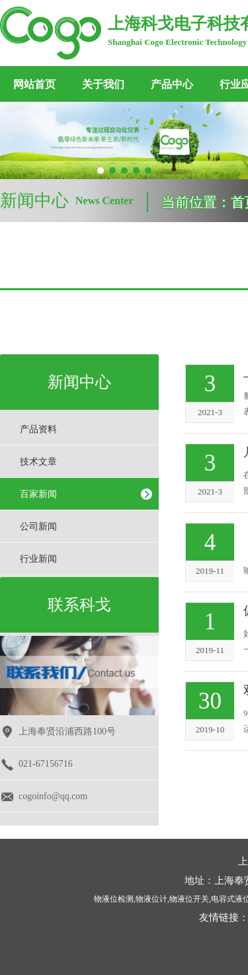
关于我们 (103, 84)
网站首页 (34, 84)
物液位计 (151, 899)
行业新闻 (38, 559)
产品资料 (38, 429)
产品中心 (172, 84)
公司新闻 (38, 526)
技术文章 (38, 462)
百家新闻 (38, 494)
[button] (100, 170)
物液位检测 (114, 899)
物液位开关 (189, 899)
